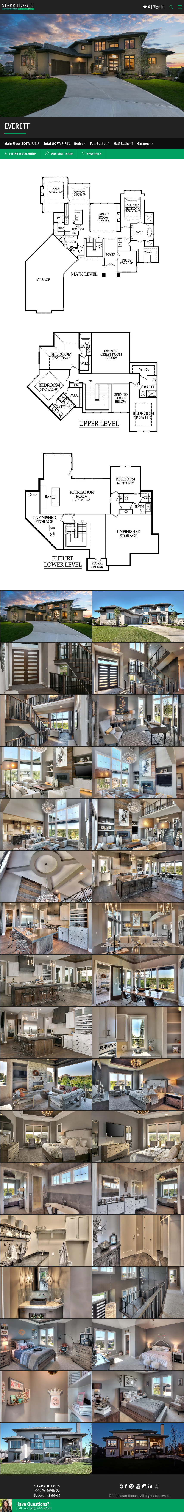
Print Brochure (22, 153)
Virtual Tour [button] (59, 153)
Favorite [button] (94, 153)
